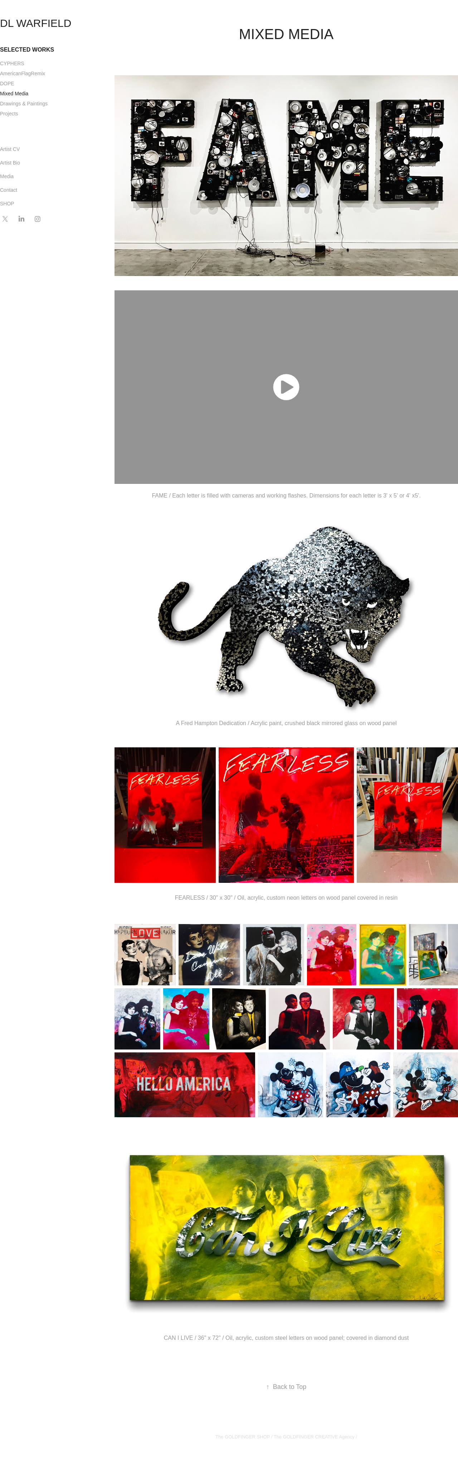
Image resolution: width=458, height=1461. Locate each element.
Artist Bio (10, 163)
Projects (9, 113)
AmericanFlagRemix (22, 73)
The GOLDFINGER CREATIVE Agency (314, 1436)
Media (7, 176)
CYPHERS (12, 63)
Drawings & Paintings (24, 103)
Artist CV (10, 149)
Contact (8, 190)
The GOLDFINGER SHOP (242, 1436)
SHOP (7, 203)
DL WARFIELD (35, 23)
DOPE (7, 83)
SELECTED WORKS (27, 50)
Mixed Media (14, 93)
